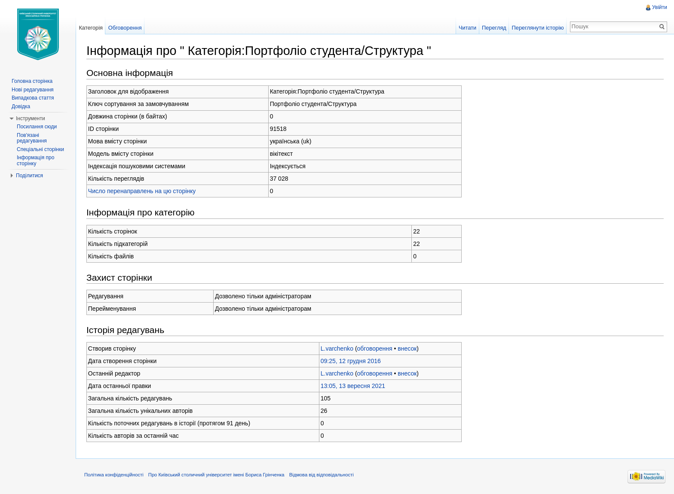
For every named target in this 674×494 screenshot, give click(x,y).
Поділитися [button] (29, 176)
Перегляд (494, 27)
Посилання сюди (37, 127)
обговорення (374, 348)
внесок (407, 348)
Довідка (21, 106)
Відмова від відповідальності (321, 474)
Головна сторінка (32, 81)
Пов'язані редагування (32, 138)
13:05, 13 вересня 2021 (353, 385)
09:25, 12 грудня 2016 (351, 361)
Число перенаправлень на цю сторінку (142, 191)
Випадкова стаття (33, 98)
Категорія (91, 27)
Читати (467, 27)
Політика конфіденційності (114, 474)
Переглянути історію (538, 27)
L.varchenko (337, 348)
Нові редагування (33, 90)
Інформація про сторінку (35, 161)
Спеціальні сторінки (40, 149)
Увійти (659, 7)
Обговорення (125, 27)
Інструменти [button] (30, 118)
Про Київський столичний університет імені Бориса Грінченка (216, 474)
